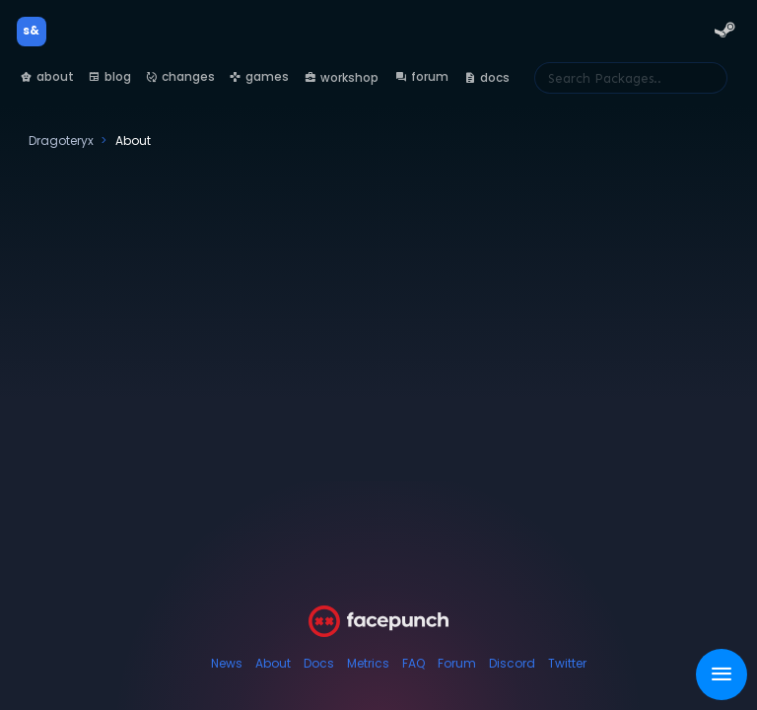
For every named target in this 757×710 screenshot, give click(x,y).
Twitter (567, 663)
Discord (512, 663)
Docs (319, 663)
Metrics (368, 663)
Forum (457, 663)
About (273, 663)
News (226, 663)
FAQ (413, 663)
